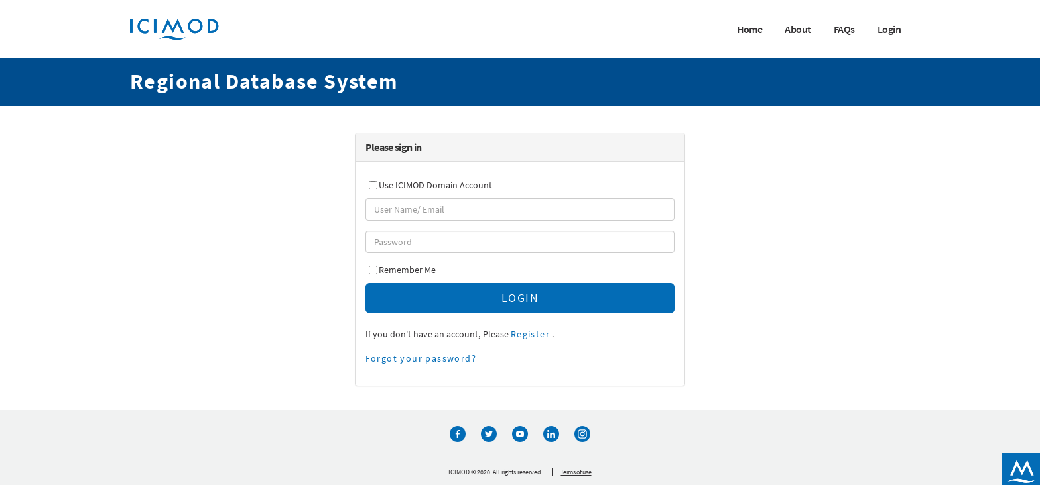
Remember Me (407, 270)
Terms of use (575, 472)
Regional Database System (264, 81)
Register (530, 334)
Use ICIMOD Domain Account (435, 185)
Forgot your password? (420, 358)
